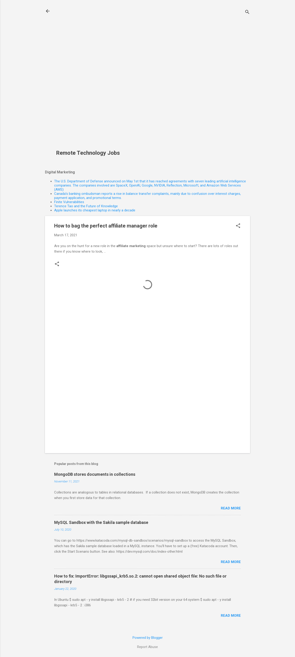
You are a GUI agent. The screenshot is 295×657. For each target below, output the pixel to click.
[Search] (247, 13)
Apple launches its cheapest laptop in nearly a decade (94, 210)
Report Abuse (147, 647)
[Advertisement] (89, 77)
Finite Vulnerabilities (69, 202)
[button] (238, 226)
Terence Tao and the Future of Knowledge (86, 206)
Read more (231, 508)
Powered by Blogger (148, 638)
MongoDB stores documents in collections (94, 474)
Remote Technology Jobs (88, 153)
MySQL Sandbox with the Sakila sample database (101, 522)
